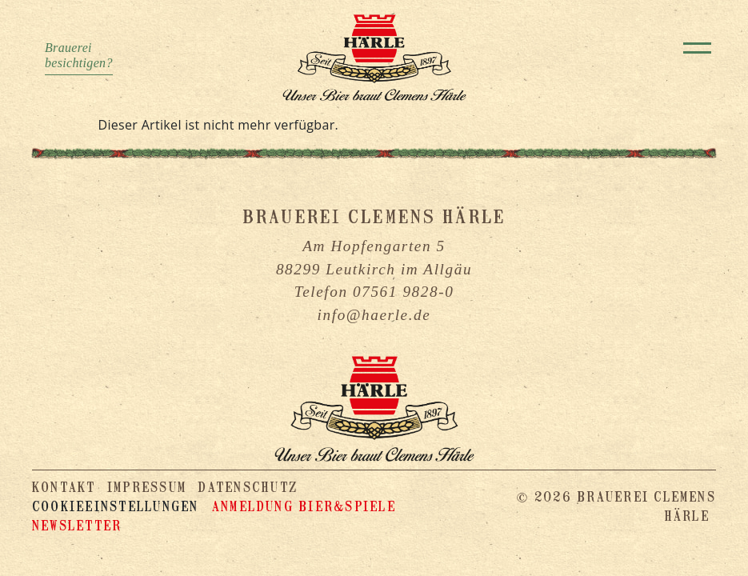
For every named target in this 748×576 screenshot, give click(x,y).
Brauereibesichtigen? (79, 55)
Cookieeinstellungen (115, 507)
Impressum (146, 488)
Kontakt (64, 488)
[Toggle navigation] (697, 48)
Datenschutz (248, 488)
